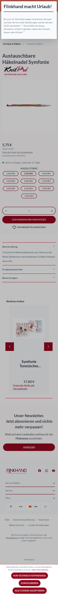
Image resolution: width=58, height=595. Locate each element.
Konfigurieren (29, 583)
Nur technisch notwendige (29, 575)
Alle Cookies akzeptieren (30, 590)
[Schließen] (54, 3)
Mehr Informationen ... (41, 570)
